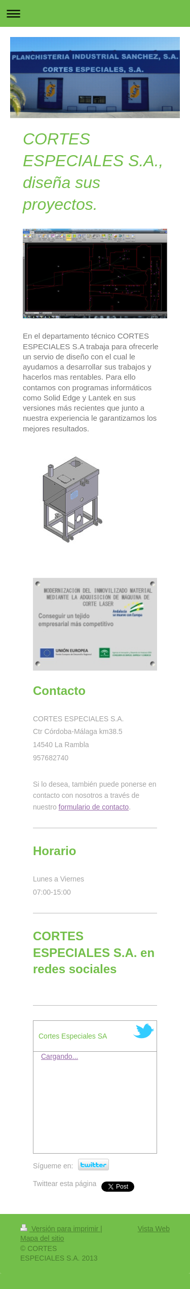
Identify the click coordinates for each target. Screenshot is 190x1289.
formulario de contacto (94, 807)
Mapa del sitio (42, 1238)
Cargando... (59, 1056)
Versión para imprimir (60, 1229)
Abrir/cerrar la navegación (95, 13)
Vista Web (154, 1229)
